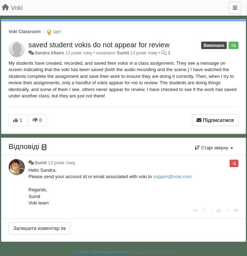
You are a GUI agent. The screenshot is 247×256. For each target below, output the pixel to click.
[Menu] (235, 8)
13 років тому (61, 162)
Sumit (123, 52)
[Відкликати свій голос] (227, 210)
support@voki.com (172, 176)
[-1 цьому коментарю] (236, 210)
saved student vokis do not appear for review (99, 45)
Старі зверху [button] (214, 147)
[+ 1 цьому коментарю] (218, 210)
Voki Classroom (25, 31)
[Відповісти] (195, 210)
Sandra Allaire (49, 52)
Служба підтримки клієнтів (101, 252)
